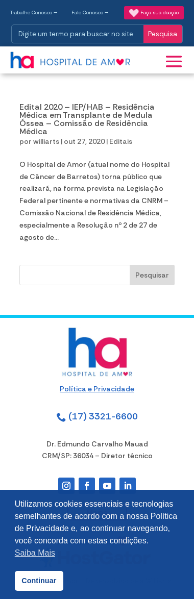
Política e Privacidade (97, 388)
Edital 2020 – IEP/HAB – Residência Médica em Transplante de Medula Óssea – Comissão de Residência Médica (87, 119)
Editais (120, 141)
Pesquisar (152, 275)
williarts (46, 141)
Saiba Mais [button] (35, 552)
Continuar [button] (38, 581)
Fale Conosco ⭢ (90, 12)
